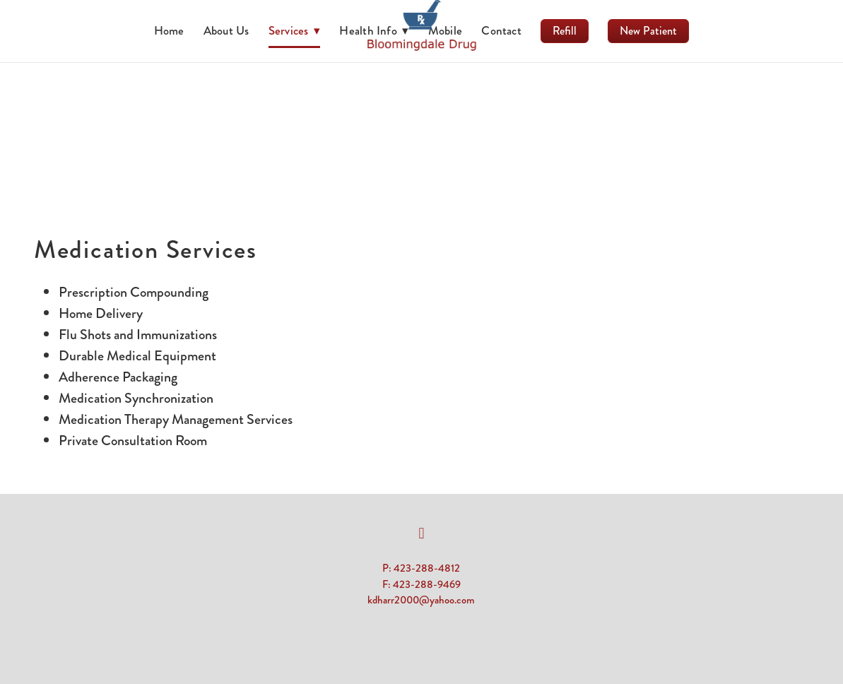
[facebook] (421, 533)
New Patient (648, 31)
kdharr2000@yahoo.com (421, 600)
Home (169, 30)
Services (295, 30)
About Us (226, 30)
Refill (565, 31)
